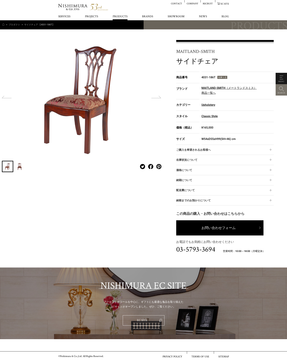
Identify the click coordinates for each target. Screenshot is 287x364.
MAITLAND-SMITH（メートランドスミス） (229, 88)
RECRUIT (208, 3)
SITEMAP (223, 356)
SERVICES (64, 16)
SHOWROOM (176, 16)
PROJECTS (91, 16)
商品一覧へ (208, 93)
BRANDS (147, 16)
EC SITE (225, 3)
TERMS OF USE (200, 356)
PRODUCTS (120, 16)
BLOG (225, 16)
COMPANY (192, 3)
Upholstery (208, 105)
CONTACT (176, 3)
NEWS (203, 16)
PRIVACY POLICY (172, 356)
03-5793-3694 (195, 249)
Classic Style (209, 116)
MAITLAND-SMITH (195, 51)
